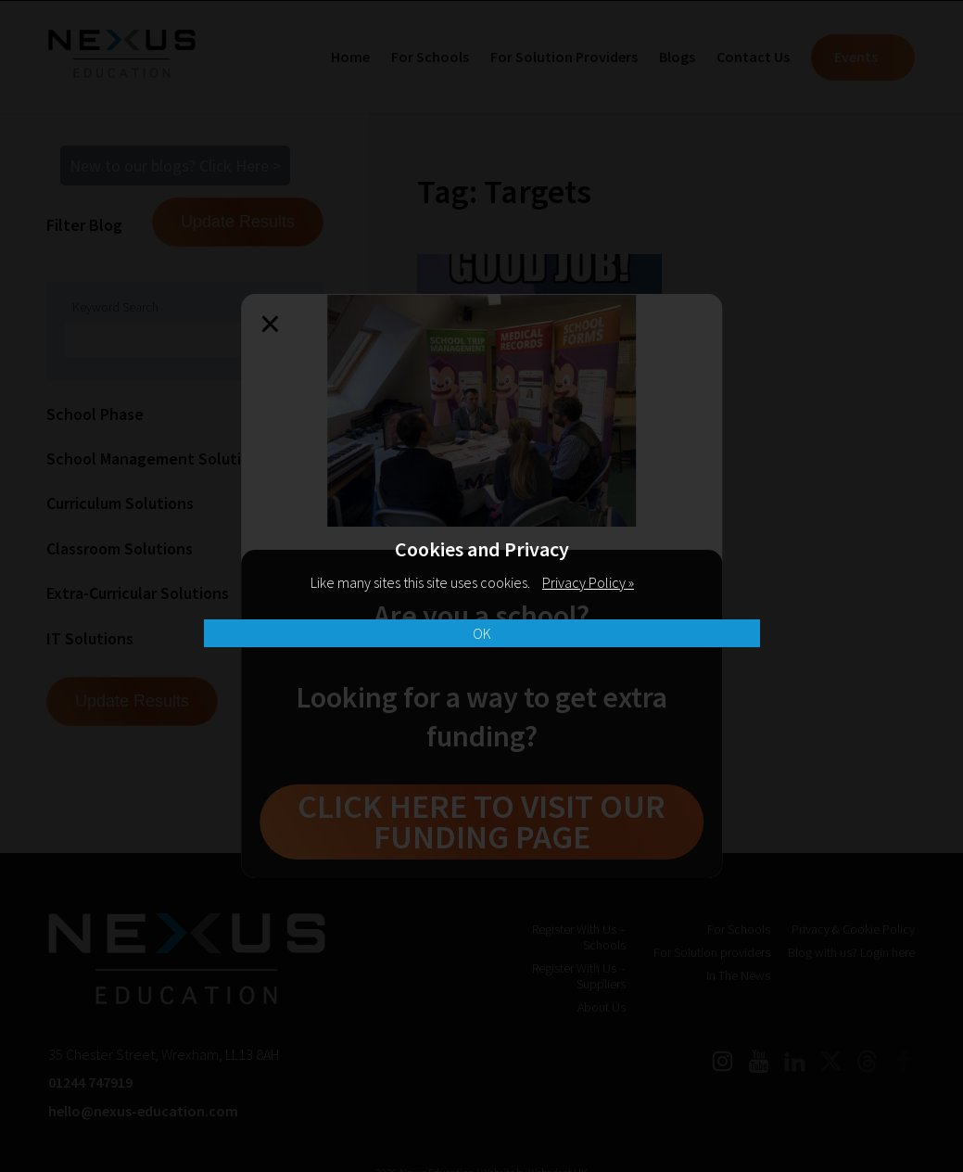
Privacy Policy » (588, 582)
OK (482, 633)
